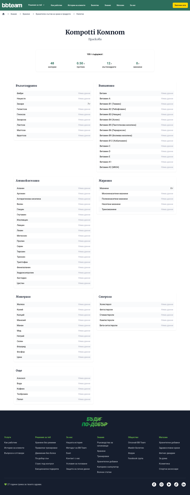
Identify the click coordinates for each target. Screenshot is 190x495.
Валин (20, 204)
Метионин (22, 236)
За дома (163, 458)
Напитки (80, 14)
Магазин (120, 5)
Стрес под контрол (44, 463)
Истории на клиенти (76, 5)
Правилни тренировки (46, 448)
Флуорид (21, 346)
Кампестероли (107, 320)
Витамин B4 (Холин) (110, 119)
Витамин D (105, 151)
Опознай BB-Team (137, 442)
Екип (68, 453)
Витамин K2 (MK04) (109, 167)
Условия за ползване (76, 463)
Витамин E (105, 156)
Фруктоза (21, 135)
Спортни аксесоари (168, 469)
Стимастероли (107, 315)
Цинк (19, 357)
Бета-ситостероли (108, 325)
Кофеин (21, 389)
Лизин (20, 230)
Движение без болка (45, 453)
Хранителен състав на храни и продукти (53, 14)
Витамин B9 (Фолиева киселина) (116, 135)
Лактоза (21, 125)
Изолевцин (22, 220)
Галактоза (22, 109)
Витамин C (105, 146)
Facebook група (135, 458)
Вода (19, 383)
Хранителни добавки (107, 461)
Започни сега (180, 5)
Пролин (20, 241)
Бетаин (103, 93)
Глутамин (21, 214)
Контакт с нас (73, 458)
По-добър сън (42, 458)
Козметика (164, 463)
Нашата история (74, 442)
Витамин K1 (105, 162)
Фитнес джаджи (167, 453)
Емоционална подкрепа (47, 469)
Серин (20, 246)
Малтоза (21, 130)
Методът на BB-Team (76, 448)
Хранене (26, 14)
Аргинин (21, 193)
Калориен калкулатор (108, 467)
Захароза (21, 119)
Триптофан (22, 262)
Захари (20, 104)
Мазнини (104, 188)
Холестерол (105, 304)
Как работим (56, 5)
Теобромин (22, 394)
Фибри (20, 93)
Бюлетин (95, 5)
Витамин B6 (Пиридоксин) (113, 130)
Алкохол (21, 378)
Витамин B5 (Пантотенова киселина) (118, 125)
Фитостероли (106, 309)
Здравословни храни (169, 448)
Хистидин (22, 278)
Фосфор (21, 352)
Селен (20, 341)
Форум (131, 453)
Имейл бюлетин (136, 448)
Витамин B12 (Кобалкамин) (113, 141)
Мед (19, 330)
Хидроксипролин (25, 272)
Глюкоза (21, 114)
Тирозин (21, 251)
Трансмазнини (109, 209)
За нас (132, 5)
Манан (20, 325)
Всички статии (104, 472)
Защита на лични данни (78, 469)
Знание (108, 5)
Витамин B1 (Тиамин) (110, 104)
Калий (20, 309)
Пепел (20, 399)
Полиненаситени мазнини (115, 199)
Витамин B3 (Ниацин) (110, 114)
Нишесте (21, 98)
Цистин (20, 283)
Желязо (21, 304)
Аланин (20, 188)
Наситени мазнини (111, 204)
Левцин (20, 225)
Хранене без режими (45, 442)
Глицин (20, 209)
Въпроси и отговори (14, 453)
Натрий (20, 336)
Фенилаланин (23, 267)
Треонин (21, 257)
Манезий (21, 320)
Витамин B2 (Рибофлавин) (113, 109)
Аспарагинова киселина (29, 199)
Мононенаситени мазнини (115, 193)
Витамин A (105, 98)
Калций (20, 315)
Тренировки (103, 456)
